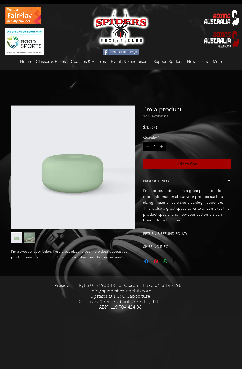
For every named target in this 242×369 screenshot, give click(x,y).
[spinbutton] (154, 146)
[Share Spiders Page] (121, 52)
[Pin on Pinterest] (156, 261)
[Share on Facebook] (146, 261)
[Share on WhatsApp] (165, 261)
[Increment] (162, 146)
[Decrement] (147, 146)
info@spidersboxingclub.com (120, 291)
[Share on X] (175, 261)
